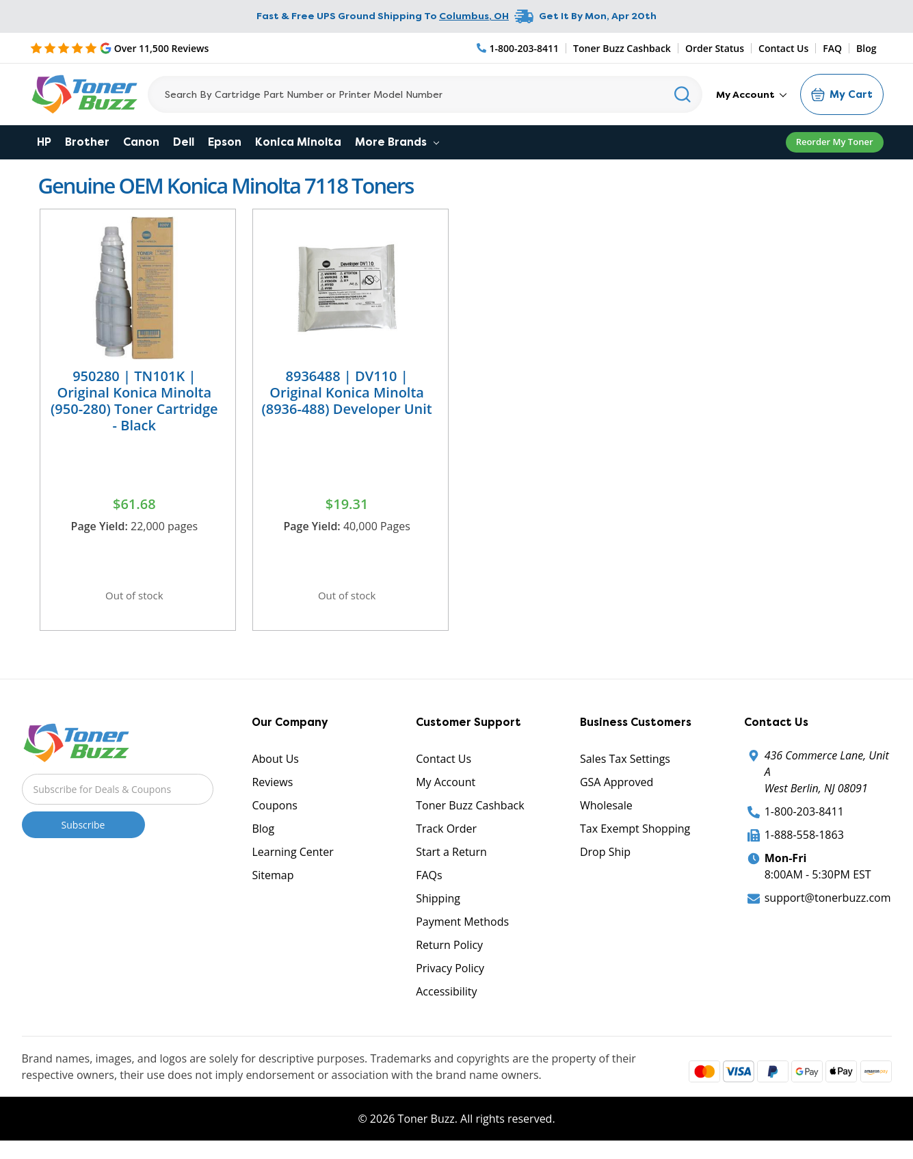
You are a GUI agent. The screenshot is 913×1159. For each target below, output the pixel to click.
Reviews (272, 788)
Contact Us (783, 48)
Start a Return (451, 858)
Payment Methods (462, 928)
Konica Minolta (298, 142)
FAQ (832, 48)
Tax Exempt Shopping (635, 835)
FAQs (429, 881)
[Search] (425, 94)
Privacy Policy (450, 974)
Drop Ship (605, 858)
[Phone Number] (518, 48)
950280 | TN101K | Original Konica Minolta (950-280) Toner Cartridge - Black (134, 400)
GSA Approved (616, 788)
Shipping (438, 905)
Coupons (274, 812)
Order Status (714, 48)
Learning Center (292, 858)
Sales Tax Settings (625, 765)
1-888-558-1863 (804, 841)
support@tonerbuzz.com (828, 904)
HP (44, 142)
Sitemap (272, 881)
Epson (224, 142)
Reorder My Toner (834, 141)
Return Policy (449, 951)
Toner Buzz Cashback (622, 48)
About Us (275, 765)
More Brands (397, 142)
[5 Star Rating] (119, 47)
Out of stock (134, 597)
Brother (87, 142)
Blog (866, 48)
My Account (751, 94)
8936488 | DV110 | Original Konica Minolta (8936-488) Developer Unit (346, 392)
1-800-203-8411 (804, 818)
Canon (141, 142)
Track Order (446, 835)
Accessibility (446, 998)
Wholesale (606, 812)
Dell (183, 142)
